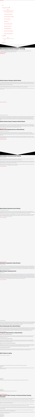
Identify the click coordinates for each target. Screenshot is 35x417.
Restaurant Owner (5, 394)
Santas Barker (1, 394)
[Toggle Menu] (8, 10)
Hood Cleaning (1, 53)
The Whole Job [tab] (1, 414)
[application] (9, 8)
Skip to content (1, 0)
